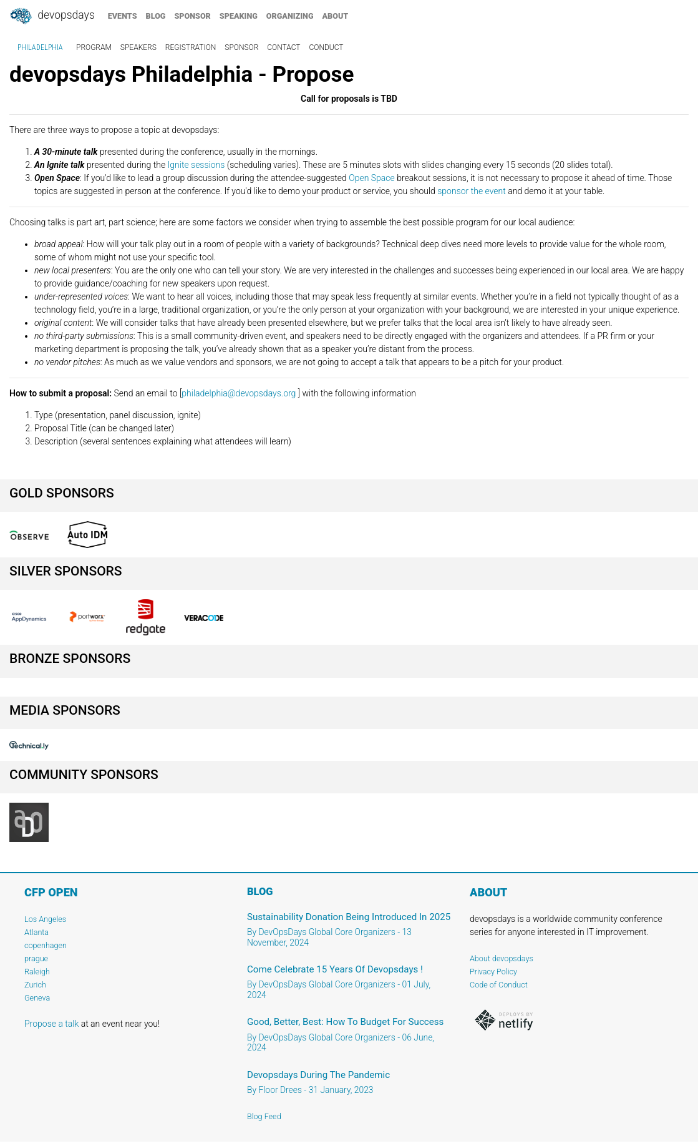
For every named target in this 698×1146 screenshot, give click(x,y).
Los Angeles (45, 919)
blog (156, 16)
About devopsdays (501, 958)
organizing (290, 16)
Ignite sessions (196, 165)
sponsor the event (471, 191)
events (122, 16)
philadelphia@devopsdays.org (239, 393)
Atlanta (36, 932)
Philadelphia (40, 47)
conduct (326, 47)
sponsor (192, 16)
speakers (138, 47)
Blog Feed (264, 1116)
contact (283, 47)
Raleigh (37, 971)
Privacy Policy (493, 971)
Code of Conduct (499, 984)
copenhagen (45, 945)
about (335, 16)
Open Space (372, 178)
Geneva (37, 997)
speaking (239, 16)
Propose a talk (51, 1024)
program (94, 47)
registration (190, 47)
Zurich (35, 984)
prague (36, 958)
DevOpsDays (52, 16)
